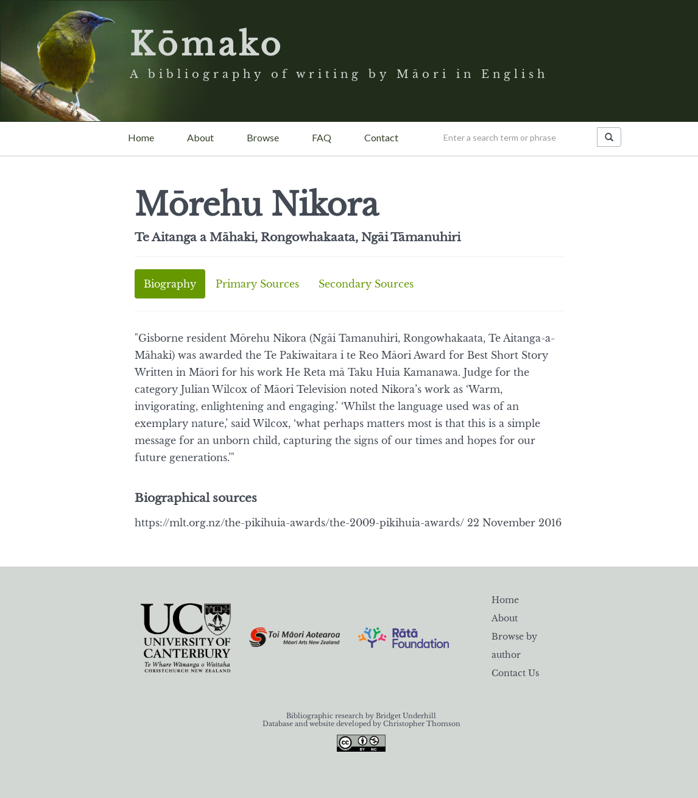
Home (141, 137)
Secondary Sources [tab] (366, 284)
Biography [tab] (170, 284)
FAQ (321, 137)
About (200, 137)
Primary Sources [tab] (257, 284)
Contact (381, 137)
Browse (263, 137)
